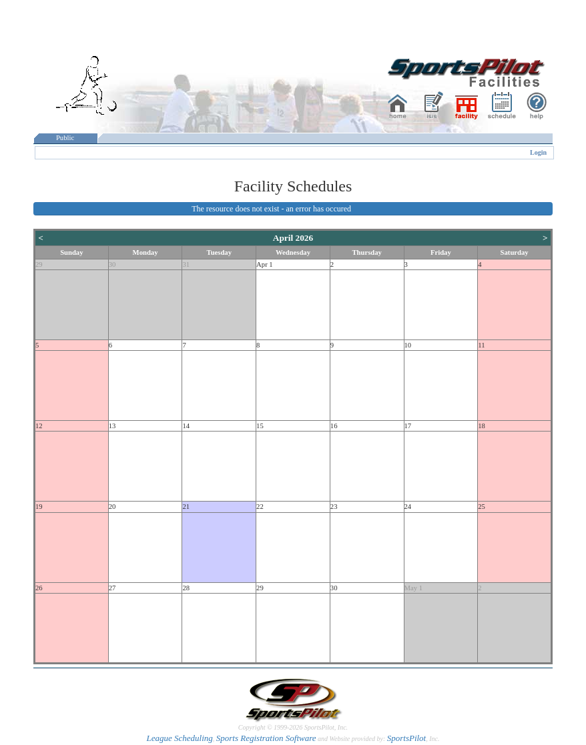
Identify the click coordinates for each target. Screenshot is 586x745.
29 (39, 264)
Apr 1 (264, 264)
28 (186, 588)
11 (481, 345)
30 (112, 264)
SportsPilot (406, 738)
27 (112, 588)
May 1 (413, 588)
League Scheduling (179, 738)
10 (408, 345)
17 (408, 426)
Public (65, 137)
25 (481, 506)
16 (334, 426)
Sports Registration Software (266, 738)
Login (538, 152)
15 (260, 426)
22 (260, 506)
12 (39, 426)
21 (186, 506)
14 (186, 426)
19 (39, 506)
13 (112, 426)
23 (334, 506)
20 (112, 506)
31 (186, 264)
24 (408, 506)
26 (39, 588)
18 (481, 426)
